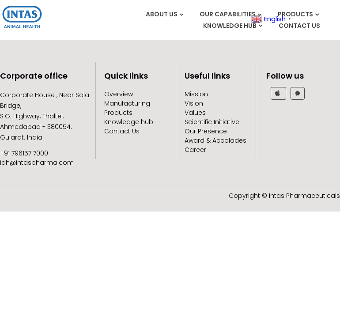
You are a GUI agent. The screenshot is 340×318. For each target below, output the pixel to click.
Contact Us (299, 25)
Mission (196, 94)
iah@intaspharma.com (37, 162)
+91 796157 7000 (24, 153)
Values (195, 112)
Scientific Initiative (212, 121)
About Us (162, 14)
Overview (118, 94)
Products (295, 14)
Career (195, 149)
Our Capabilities (228, 14)
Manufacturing (127, 103)
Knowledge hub (230, 25)
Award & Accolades (215, 140)
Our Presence (206, 131)
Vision (194, 103)
